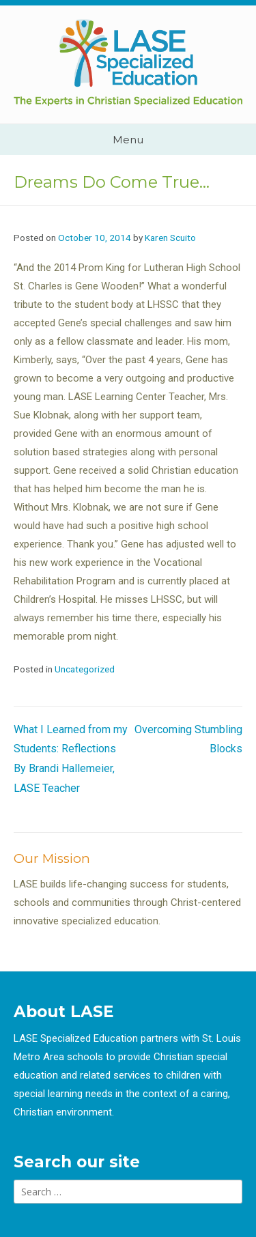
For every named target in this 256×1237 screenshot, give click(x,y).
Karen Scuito (170, 237)
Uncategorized (85, 669)
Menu (128, 139)
